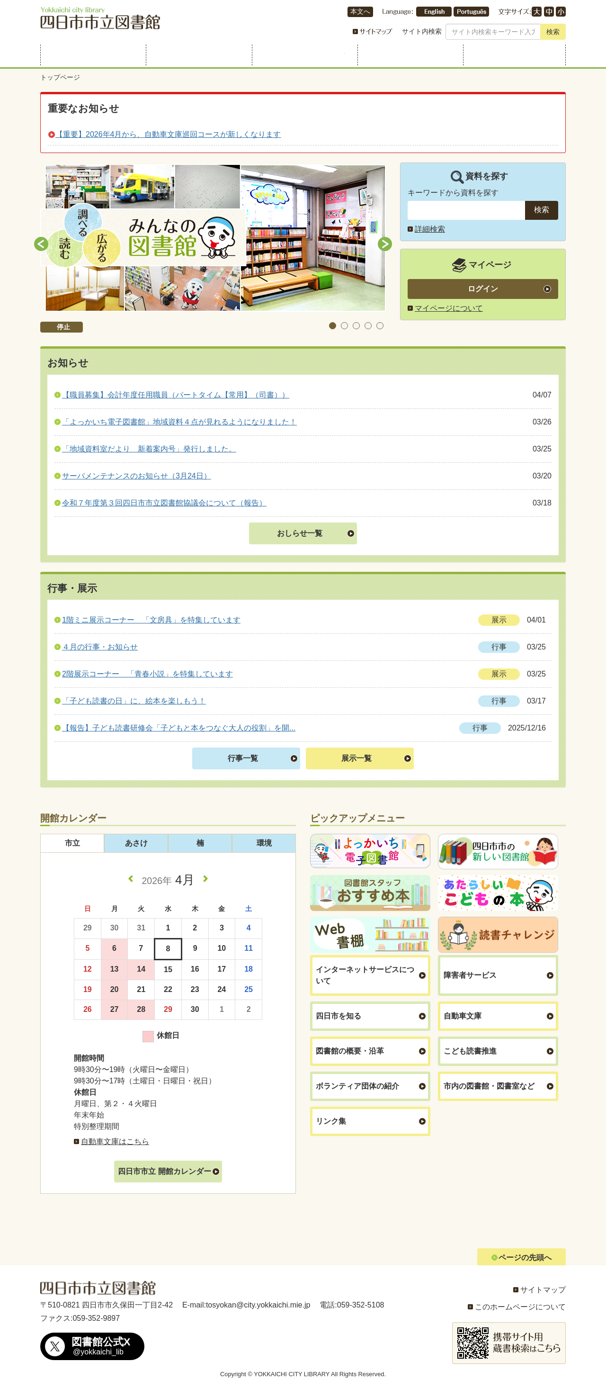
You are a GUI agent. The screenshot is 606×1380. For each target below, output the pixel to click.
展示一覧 (356, 758)
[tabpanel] (213, 238)
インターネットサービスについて (365, 975)
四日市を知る (338, 1016)
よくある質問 (514, 55)
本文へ (360, 11)
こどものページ (408, 55)
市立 (72, 843)
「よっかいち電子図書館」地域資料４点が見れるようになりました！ (179, 422)
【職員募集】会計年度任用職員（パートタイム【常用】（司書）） (175, 395)
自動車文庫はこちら (115, 1141)
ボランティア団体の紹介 (357, 1086)
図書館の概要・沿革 (350, 1051)
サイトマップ (543, 1290)
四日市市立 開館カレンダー (164, 1171)
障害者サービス (470, 975)
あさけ (136, 843)
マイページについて (449, 308)
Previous (41, 244)
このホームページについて (520, 1307)
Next (385, 244)
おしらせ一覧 (299, 533)
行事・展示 (303, 55)
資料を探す (197, 55)
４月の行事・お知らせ (100, 647)
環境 (264, 843)
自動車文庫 (462, 1016)
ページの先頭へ (525, 1258)
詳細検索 (430, 229)
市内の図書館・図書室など (489, 1086)
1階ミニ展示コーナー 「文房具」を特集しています (151, 620)
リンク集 (331, 1121)
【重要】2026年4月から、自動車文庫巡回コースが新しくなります (168, 134)
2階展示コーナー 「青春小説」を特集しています (147, 674)
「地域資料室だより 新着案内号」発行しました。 (149, 449)
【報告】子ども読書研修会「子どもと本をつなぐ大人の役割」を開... (178, 728)
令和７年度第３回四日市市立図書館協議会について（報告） (164, 503)
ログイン (483, 289)
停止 (63, 327)
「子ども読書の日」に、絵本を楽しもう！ (134, 701)
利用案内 (91, 55)
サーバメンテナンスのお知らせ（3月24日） (136, 476)
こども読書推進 (470, 1051)
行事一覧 (243, 758)
